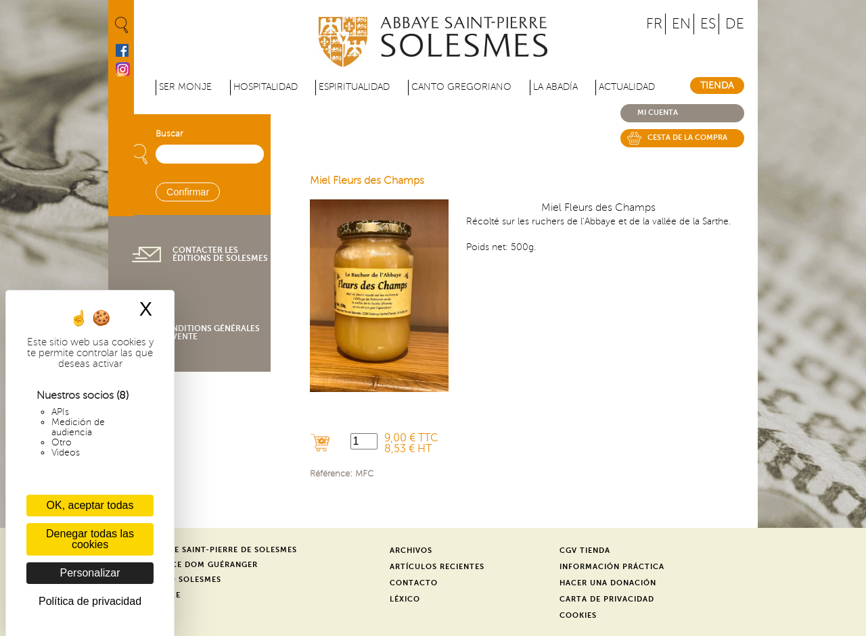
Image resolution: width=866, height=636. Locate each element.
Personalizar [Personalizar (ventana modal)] (90, 573)
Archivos (411, 550)
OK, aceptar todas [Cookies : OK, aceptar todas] (90, 505)
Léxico (405, 599)
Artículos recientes (437, 566)
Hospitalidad (265, 87)
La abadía (555, 87)
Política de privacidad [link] (90, 601)
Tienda (717, 85)
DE (734, 24)
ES (708, 24)
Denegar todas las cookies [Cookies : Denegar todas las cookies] (90, 539)
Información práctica (612, 566)
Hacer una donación (608, 583)
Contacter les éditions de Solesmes (220, 254)
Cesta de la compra (687, 137)
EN (681, 24)
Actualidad (627, 87)
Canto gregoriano (461, 87)
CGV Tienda (585, 550)
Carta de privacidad (607, 599)
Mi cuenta (657, 112)
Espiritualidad (354, 87)
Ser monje (185, 87)
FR (654, 24)
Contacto (414, 583)
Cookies (578, 615)
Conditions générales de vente (209, 332)
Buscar (169, 134)
